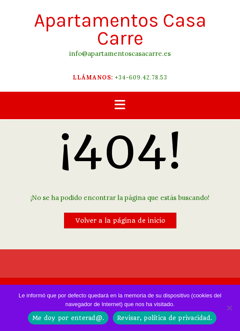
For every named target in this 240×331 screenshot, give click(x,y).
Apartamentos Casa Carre (120, 29)
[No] (229, 307)
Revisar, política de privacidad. (164, 317)
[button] (120, 105)
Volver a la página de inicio (120, 220)
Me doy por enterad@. (68, 317)
